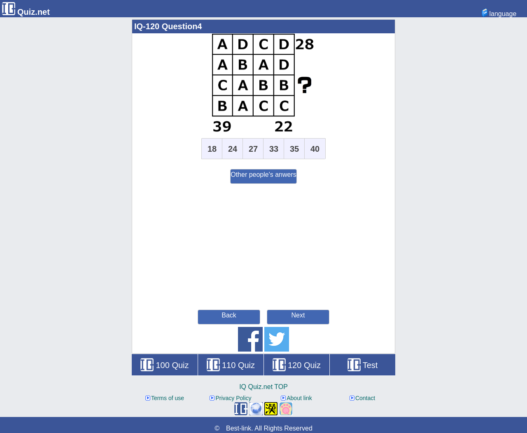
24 (232, 148)
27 (253, 148)
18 (212, 148)
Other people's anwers (263, 174)
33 (273, 148)
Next (298, 315)
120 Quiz (297, 365)
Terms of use (164, 398)
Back (229, 315)
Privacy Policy (230, 398)
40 (314, 148)
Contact (362, 398)
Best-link (238, 428)
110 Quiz (231, 365)
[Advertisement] (263, 245)
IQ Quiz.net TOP (263, 386)
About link (296, 398)
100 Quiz (164, 365)
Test (362, 365)
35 (294, 148)
